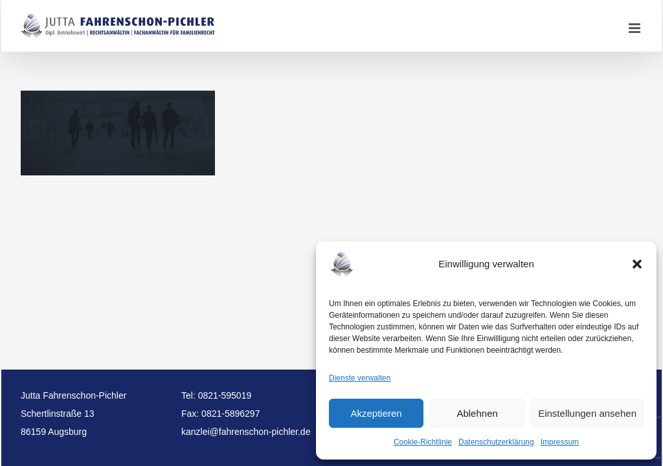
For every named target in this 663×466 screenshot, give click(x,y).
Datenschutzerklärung (496, 442)
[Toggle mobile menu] (635, 28)
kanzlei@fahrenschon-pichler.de (245, 432)
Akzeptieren (375, 413)
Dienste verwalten (359, 378)
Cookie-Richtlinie (423, 442)
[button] (637, 264)
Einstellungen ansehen (587, 413)
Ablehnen (476, 413)
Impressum (560, 442)
